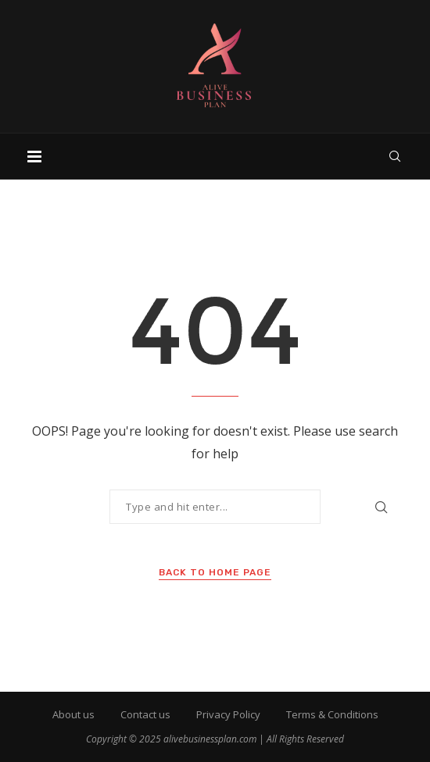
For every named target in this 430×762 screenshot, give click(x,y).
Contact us (145, 714)
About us (73, 714)
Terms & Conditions (332, 714)
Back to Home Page (215, 572)
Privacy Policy (228, 714)
